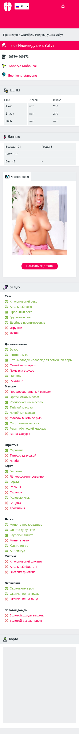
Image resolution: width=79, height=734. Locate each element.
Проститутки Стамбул (18, 34)
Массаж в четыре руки (26, 418)
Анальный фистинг (23, 567)
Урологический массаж (26, 402)
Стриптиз (16, 450)
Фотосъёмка (19, 355)
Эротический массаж (25, 397)
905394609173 (18, 57)
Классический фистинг (26, 561)
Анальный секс (21, 307)
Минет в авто (19, 540)
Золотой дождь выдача (27, 615)
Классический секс (23, 301)
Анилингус (17, 551)
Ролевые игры (20, 498)
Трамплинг (17, 508)
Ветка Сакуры (20, 434)
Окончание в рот (22, 588)
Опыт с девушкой (22, 530)
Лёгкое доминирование (27, 476)
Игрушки (16, 328)
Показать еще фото (39, 266)
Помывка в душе (22, 370)
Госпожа (16, 471)
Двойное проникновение (27, 322)
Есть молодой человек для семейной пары (41, 360)
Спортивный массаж (25, 423)
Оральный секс (21, 312)
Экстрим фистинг (22, 572)
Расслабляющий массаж (28, 428)
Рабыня (15, 487)
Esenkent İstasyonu (19, 75)
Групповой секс (21, 317)
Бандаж (15, 503)
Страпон (16, 492)
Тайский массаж (21, 407)
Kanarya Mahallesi (19, 66)
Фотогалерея (17, 176)
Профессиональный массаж (30, 392)
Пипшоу (15, 376)
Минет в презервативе (26, 524)
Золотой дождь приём (26, 621)
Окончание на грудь (24, 594)
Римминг (16, 381)
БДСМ (14, 482)
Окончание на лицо (24, 599)
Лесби (14, 461)
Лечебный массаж (23, 413)
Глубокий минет (21, 535)
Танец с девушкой (23, 455)
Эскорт (15, 349)
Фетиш (15, 333)
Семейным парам (23, 365)
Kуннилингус (19, 546)
